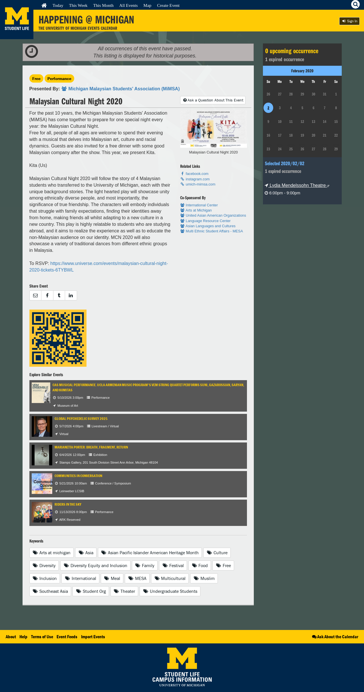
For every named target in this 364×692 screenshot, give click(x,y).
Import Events (93, 636)
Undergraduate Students (170, 591)
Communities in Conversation (78, 475)
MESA (137, 578)
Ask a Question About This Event (212, 100)
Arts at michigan (52, 552)
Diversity (44, 565)
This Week (78, 5)
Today (58, 5)
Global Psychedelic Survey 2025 (81, 418)
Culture (217, 552)
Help (23, 636)
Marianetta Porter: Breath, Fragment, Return (91, 447)
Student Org (91, 591)
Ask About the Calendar (334, 636)
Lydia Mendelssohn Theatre (297, 185)
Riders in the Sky (68, 504)
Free (36, 78)
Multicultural (170, 578)
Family (145, 565)
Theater (124, 591)
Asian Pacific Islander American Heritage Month (150, 552)
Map (147, 5)
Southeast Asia (50, 591)
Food (200, 565)
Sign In (349, 21)
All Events (128, 5)
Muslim (204, 578)
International (80, 578)
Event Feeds (67, 636)
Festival (173, 565)
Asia (85, 552)
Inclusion (45, 578)
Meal (112, 578)
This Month (103, 5)
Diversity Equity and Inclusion (95, 565)
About (11, 636)
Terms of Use (42, 636)
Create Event (168, 5)
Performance (59, 78)
